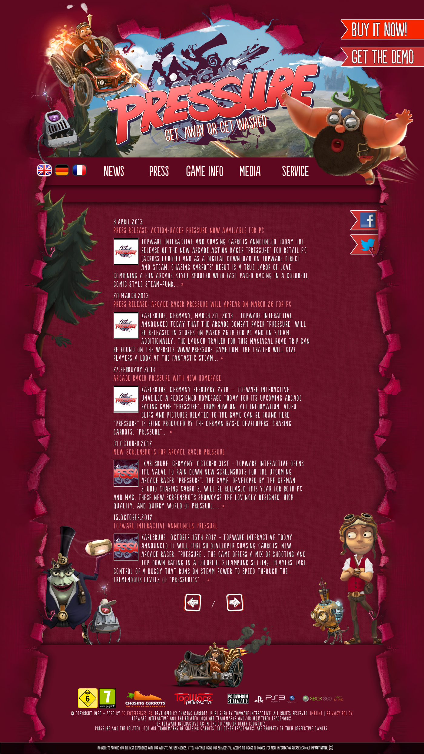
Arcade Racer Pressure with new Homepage (168, 378)
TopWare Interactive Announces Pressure (166, 526)
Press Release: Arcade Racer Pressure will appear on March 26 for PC (203, 304)
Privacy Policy (340, 714)
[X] (331, 748)
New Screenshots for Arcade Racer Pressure (169, 452)
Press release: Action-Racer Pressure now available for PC (189, 231)
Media (249, 172)
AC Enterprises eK (137, 714)
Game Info (204, 172)
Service (295, 172)
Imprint (316, 714)
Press (159, 172)
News (114, 172)
